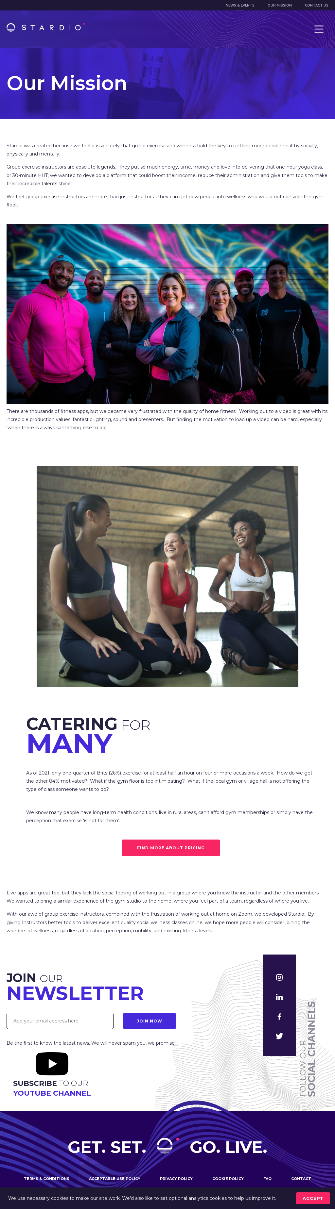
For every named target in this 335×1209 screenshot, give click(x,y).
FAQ (267, 1178)
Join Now (149, 1021)
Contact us (316, 5)
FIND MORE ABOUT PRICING (171, 847)
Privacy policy (176, 1178)
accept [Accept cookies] (313, 1198)
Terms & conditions (46, 1178)
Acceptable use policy (114, 1178)
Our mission (280, 5)
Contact (301, 1178)
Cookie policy (228, 1178)
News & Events (240, 5)
